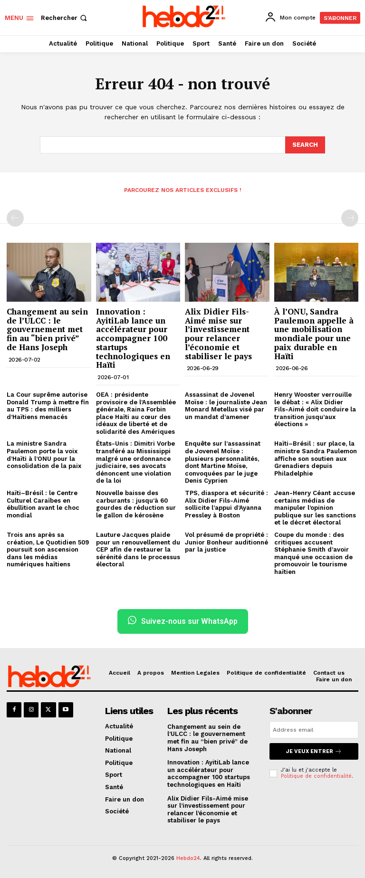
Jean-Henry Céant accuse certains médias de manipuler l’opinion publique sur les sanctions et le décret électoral (315, 507)
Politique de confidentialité (316, 776)
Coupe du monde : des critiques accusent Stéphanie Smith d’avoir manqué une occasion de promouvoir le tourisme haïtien (313, 553)
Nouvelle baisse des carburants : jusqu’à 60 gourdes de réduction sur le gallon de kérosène (136, 504)
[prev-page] (15, 218)
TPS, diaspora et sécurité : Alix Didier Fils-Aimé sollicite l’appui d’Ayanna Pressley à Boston (226, 504)
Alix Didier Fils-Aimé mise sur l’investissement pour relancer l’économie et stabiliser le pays (218, 333)
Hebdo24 (188, 858)
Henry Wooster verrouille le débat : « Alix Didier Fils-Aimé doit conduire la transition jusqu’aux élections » (315, 409)
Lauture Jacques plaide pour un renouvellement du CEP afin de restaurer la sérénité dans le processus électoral (138, 549)
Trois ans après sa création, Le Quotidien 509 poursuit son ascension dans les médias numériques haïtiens (48, 549)
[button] (65, 18)
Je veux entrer (314, 751)
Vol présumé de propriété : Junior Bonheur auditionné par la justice (226, 542)
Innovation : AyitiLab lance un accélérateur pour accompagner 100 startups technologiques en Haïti (133, 338)
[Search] (305, 144)
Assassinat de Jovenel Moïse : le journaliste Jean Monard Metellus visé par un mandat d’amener (226, 405)
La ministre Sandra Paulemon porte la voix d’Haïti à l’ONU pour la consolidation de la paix (44, 454)
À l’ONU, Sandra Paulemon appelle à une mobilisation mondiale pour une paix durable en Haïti (314, 333)
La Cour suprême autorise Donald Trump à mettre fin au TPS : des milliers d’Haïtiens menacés (48, 405)
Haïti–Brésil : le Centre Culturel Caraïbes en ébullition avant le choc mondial (43, 504)
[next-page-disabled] (349, 218)
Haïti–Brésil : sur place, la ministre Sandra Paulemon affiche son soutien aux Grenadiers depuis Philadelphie (315, 458)
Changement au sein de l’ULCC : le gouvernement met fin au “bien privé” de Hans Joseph (47, 329)
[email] (313, 729)
